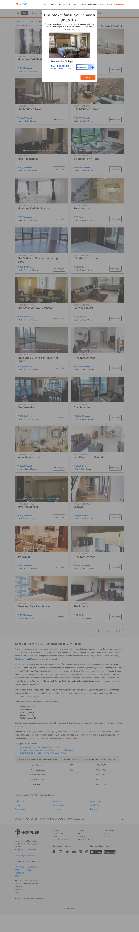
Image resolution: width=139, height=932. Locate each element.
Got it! (88, 77)
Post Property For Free (115, 4)
